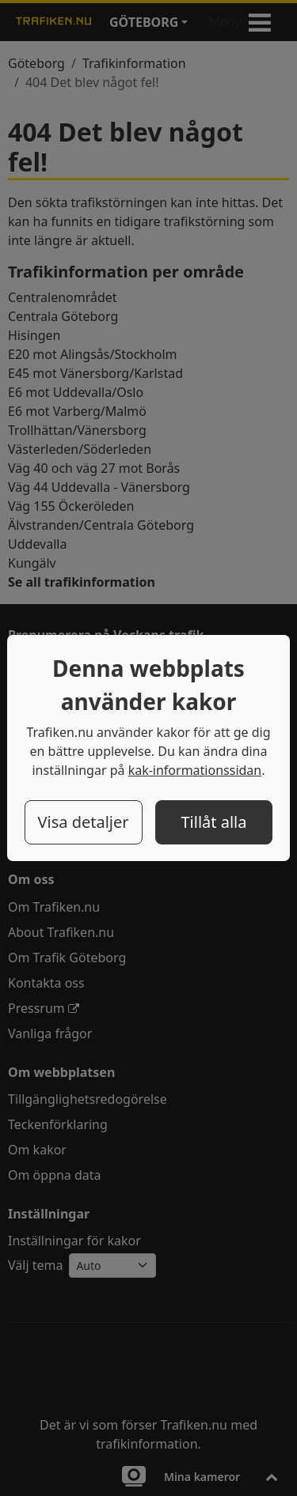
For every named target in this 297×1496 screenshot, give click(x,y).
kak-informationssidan (195, 770)
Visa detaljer (82, 822)
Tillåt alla (213, 822)
